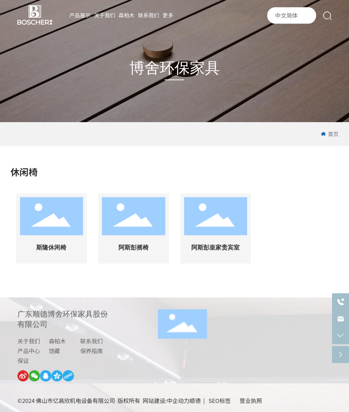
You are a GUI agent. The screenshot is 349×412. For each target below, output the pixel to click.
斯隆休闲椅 (51, 247)
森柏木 (57, 341)
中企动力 (178, 400)
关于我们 (28, 341)
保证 (23, 361)
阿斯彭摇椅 (133, 247)
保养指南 (91, 351)
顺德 (195, 400)
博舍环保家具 (174, 68)
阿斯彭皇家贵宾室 (215, 247)
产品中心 (28, 351)
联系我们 (91, 341)
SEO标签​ (220, 400)
